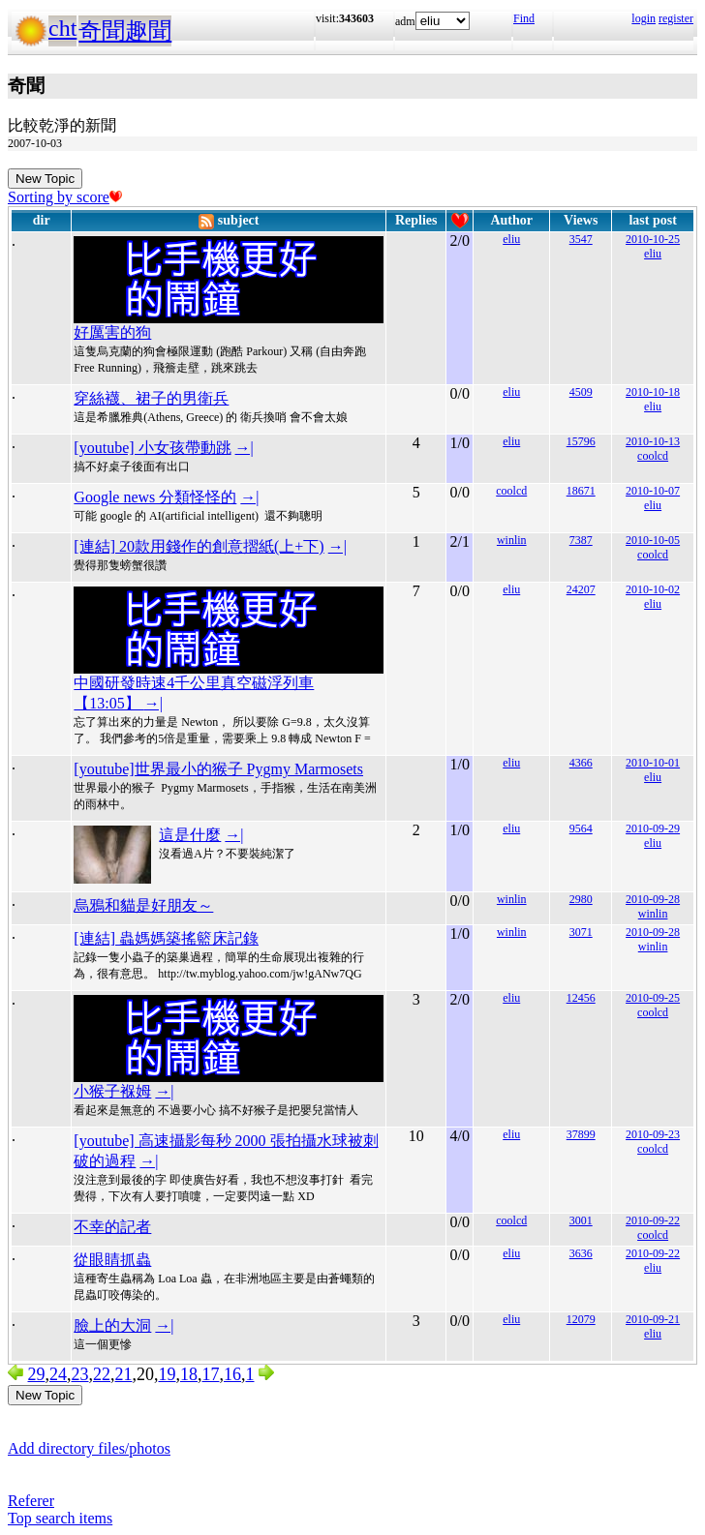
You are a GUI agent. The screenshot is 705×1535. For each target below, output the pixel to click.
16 (232, 1374)
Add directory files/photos (89, 1448)
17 (211, 1374)
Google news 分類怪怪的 (155, 497)
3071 (581, 932)
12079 (581, 1319)
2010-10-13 (653, 441)
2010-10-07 (653, 490)
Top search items (60, 1518)
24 (58, 1374)
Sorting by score (65, 197)
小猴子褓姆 (112, 1091)
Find (524, 18)
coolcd (652, 456)
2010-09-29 (653, 828)
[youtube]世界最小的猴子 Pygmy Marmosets (218, 769)
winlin (512, 540)
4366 (581, 762)
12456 (581, 998)
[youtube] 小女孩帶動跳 (152, 447)
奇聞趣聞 (124, 31)
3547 (581, 239)
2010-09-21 (653, 1319)
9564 (581, 828)
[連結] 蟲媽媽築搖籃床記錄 (166, 938)
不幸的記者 (112, 1227)
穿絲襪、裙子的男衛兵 (151, 398)
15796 (581, 441)
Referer (31, 1500)
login (643, 18)
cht (62, 28)
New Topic (45, 178)
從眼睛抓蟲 (112, 1259)
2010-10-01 (653, 762)
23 (80, 1374)
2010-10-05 (653, 540)
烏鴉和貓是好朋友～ (143, 905)
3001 (581, 1220)
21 (124, 1374)
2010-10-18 (653, 392)
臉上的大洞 (112, 1325)
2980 (581, 899)
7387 (581, 540)
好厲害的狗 (112, 332)
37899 (581, 1134)
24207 (581, 589)
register (676, 18)
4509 (581, 392)
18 (189, 1374)
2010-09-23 (653, 1134)
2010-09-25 (653, 998)
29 (37, 1374)
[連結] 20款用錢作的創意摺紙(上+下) (198, 546)
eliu (511, 239)
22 (101, 1374)
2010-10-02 (653, 589)
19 (167, 1374)
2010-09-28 (653, 899)
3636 (581, 1253)
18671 (581, 490)
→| (244, 447)
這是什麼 (190, 835)
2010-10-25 (653, 239)
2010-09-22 (653, 1220)
